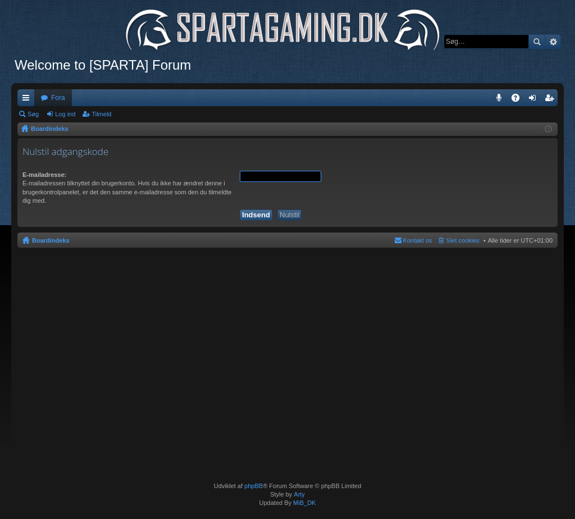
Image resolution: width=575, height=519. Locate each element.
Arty (299, 494)
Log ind (65, 114)
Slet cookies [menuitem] (463, 240)
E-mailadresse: (44, 174)
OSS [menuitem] (519, 100)
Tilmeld (101, 114)
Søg (536, 41)
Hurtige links (28, 100)
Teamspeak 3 (501, 100)
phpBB (253, 485)
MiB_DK (303, 502)
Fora (58, 98)
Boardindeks (51, 240)
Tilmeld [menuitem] (552, 100)
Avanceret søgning (552, 41)
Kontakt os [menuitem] (417, 240)
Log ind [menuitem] (535, 100)
